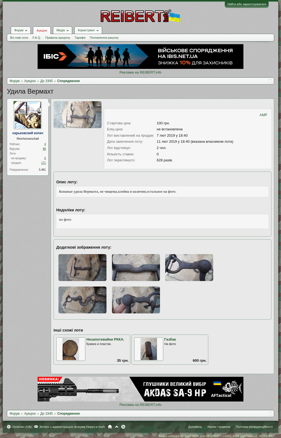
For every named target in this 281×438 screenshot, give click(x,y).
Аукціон (41, 30)
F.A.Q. (36, 37)
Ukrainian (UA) (22, 426)
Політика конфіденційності (254, 426)
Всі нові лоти (19, 37)
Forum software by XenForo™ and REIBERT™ (216, 436)
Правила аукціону (57, 37)
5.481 (42, 169)
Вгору (117, 427)
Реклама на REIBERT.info (140, 72)
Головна (110, 427)
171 (43, 162)
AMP (263, 115)
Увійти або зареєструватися (246, 4)
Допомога (195, 426)
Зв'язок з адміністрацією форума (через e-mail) (72, 426)
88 (44, 148)
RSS (123, 427)
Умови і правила (218, 426)
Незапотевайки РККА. (105, 339)
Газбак (170, 339)
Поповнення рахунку (104, 37)
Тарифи (80, 37)
